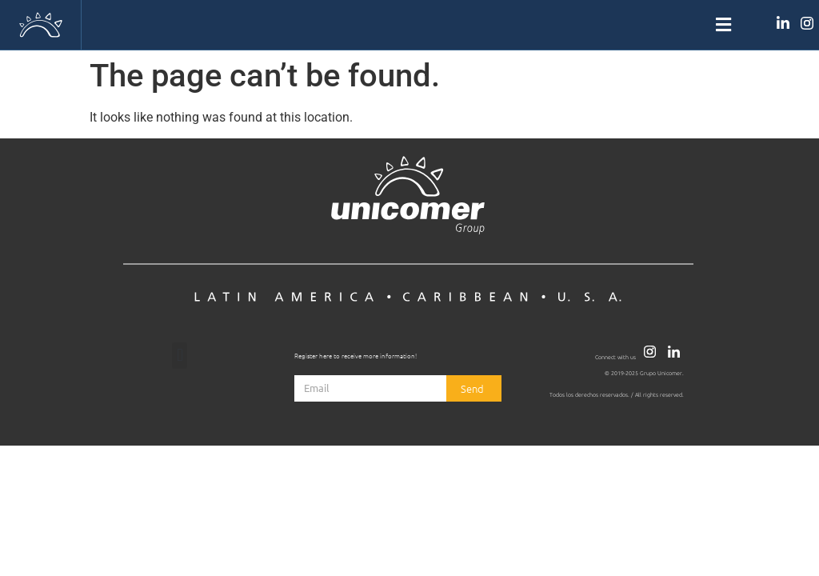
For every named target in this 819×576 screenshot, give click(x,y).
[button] (409, 25)
